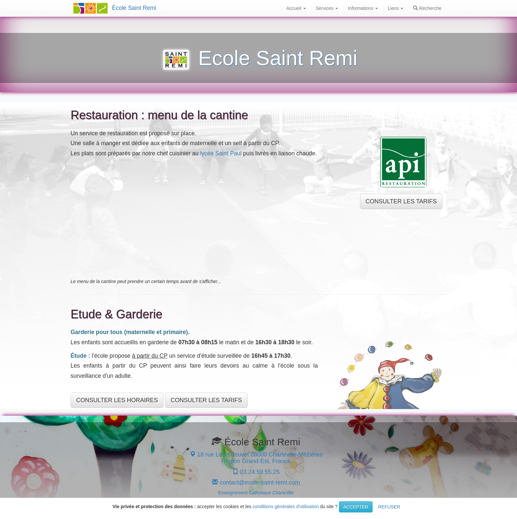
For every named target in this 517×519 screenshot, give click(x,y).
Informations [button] (363, 8)
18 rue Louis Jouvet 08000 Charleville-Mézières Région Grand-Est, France (256, 457)
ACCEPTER (355, 506)
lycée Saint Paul (221, 153)
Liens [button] (395, 8)
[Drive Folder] (210, 217)
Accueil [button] (296, 8)
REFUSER (389, 506)
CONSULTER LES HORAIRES (117, 400)
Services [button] (327, 8)
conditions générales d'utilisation (286, 506)
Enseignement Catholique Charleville (256, 492)
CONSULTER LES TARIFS (401, 201)
